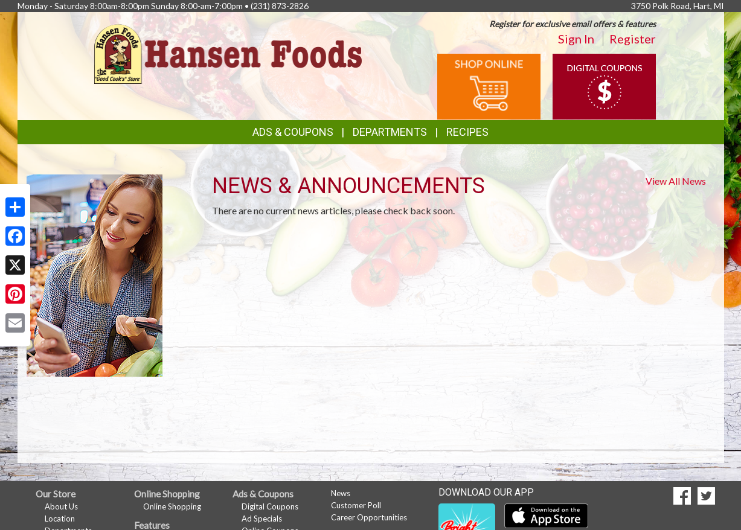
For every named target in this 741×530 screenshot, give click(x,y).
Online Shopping (172, 506)
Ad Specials (262, 518)
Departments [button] (390, 132)
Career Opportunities (369, 517)
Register (632, 38)
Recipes (467, 132)
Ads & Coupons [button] (292, 132)
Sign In (576, 38)
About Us (61, 506)
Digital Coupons (270, 506)
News (340, 493)
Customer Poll (356, 505)
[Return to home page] (228, 53)
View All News (676, 181)
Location (60, 518)
